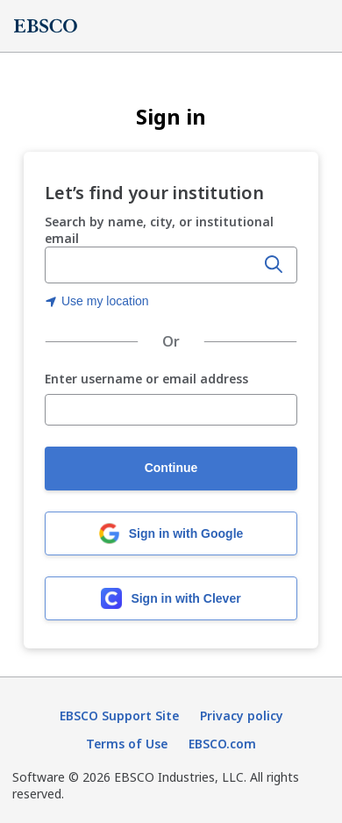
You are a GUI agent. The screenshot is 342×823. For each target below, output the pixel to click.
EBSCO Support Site (119, 715)
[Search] (273, 265)
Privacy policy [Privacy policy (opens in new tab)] (241, 715)
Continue (171, 468)
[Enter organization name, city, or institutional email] (152, 266)
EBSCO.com (222, 743)
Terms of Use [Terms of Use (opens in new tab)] (126, 743)
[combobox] (152, 265)
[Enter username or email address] (171, 410)
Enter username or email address (146, 379)
